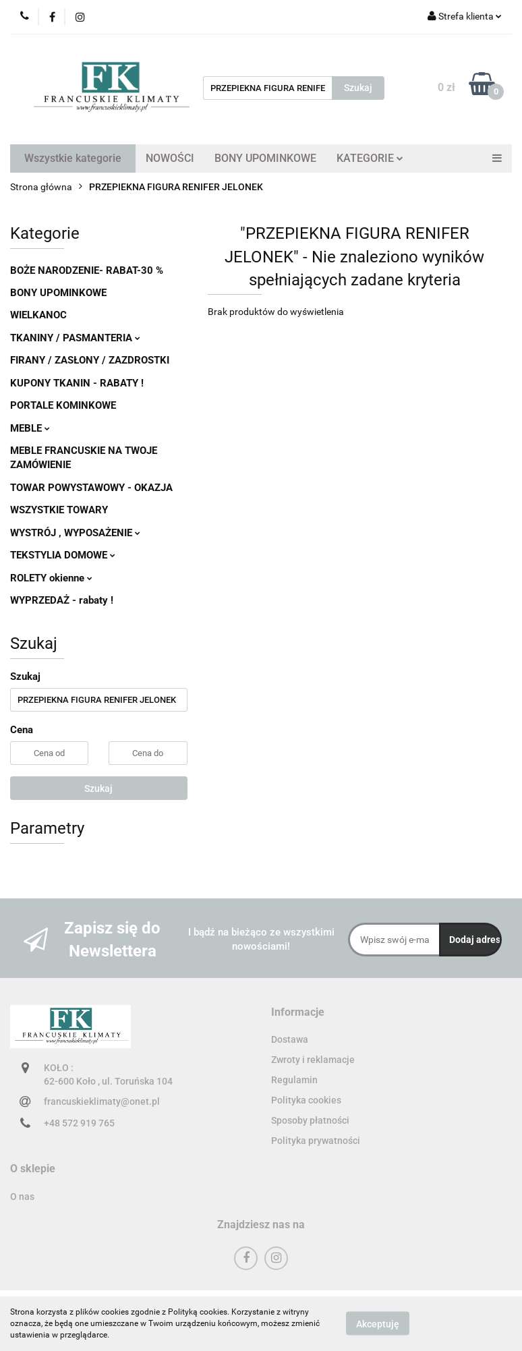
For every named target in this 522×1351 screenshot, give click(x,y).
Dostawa (289, 1039)
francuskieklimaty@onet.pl (102, 1101)
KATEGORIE (370, 158)
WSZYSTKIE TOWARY (59, 510)
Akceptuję (377, 1324)
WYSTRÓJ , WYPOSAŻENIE (75, 533)
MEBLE (30, 428)
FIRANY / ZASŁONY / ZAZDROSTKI (89, 360)
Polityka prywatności (315, 1140)
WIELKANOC (38, 315)
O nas (22, 1196)
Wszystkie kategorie (72, 158)
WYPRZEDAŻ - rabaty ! (61, 600)
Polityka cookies (306, 1100)
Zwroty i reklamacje (313, 1059)
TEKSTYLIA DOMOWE (62, 555)
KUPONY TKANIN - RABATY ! (77, 383)
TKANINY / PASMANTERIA (75, 338)
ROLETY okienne (51, 578)
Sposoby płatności (310, 1120)
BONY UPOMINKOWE (265, 158)
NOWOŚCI (170, 158)
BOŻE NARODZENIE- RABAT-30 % (86, 270)
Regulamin (294, 1079)
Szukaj (98, 788)
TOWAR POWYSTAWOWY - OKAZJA (91, 488)
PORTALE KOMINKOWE (63, 405)
